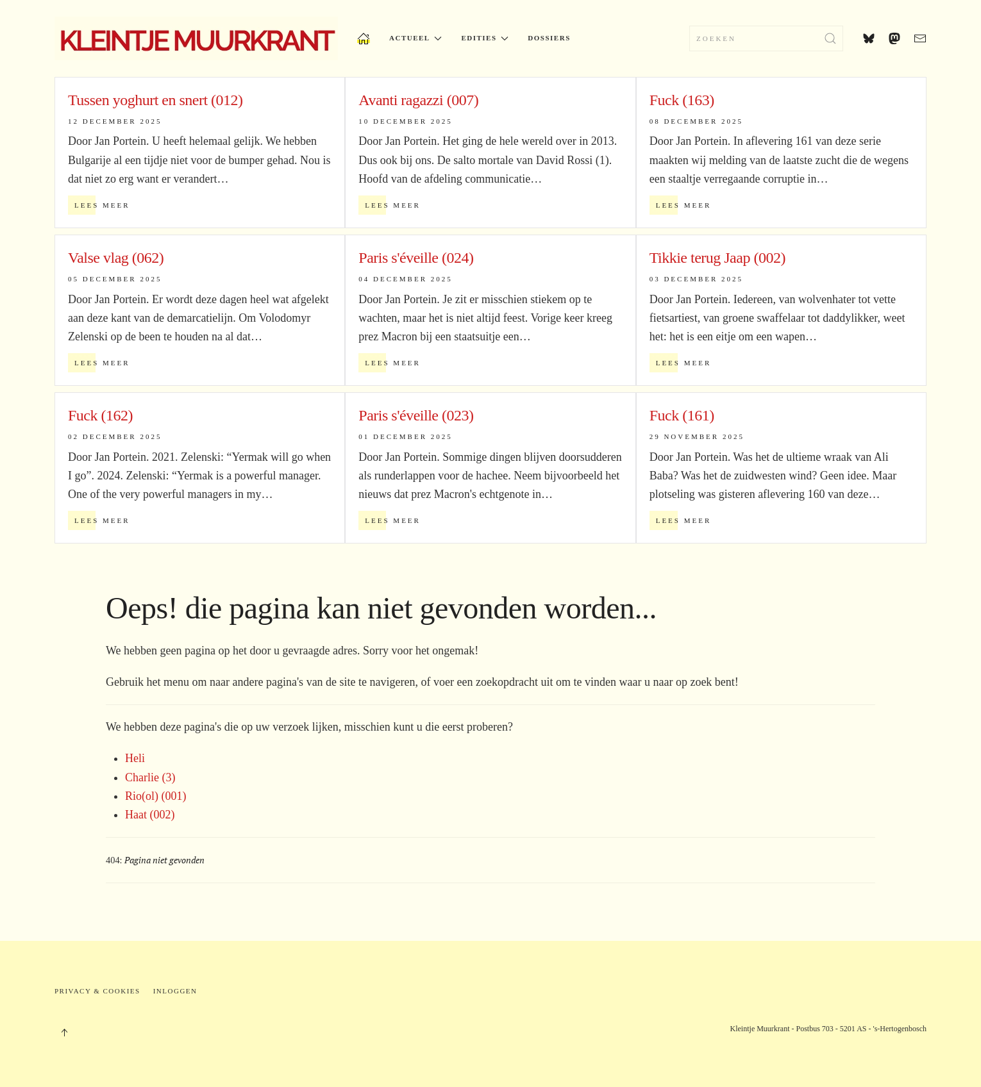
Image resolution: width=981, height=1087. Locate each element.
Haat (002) (149, 814)
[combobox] (766, 38)
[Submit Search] (830, 38)
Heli (135, 758)
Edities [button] (484, 38)
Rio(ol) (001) (155, 796)
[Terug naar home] (196, 38)
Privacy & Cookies (97, 991)
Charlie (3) (150, 777)
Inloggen (175, 991)
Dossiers (549, 38)
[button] (64, 1032)
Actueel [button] (415, 38)
